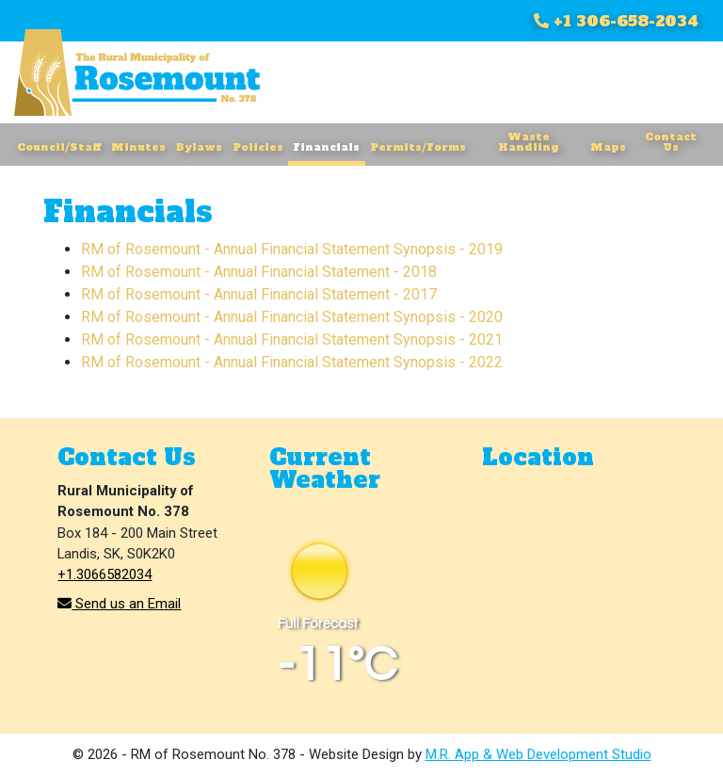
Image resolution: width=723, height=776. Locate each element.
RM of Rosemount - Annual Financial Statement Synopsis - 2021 (292, 339)
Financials (326, 147)
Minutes (138, 147)
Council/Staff (59, 147)
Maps (608, 147)
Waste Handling (528, 142)
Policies (258, 147)
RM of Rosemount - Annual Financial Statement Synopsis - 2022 (292, 362)
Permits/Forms (418, 147)
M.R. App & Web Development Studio (538, 754)
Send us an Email (119, 603)
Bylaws (199, 147)
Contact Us (671, 142)
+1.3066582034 (104, 574)
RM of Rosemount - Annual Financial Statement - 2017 (259, 294)
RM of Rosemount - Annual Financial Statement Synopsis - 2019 (292, 249)
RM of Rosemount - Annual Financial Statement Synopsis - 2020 (292, 317)
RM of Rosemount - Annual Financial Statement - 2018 (259, 272)
